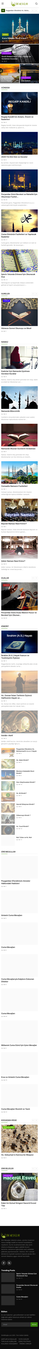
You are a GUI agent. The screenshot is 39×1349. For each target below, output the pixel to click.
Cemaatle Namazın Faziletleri (14, 486)
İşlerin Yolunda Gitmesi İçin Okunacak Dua (18, 275)
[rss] (9, 1263)
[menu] (2, 3)
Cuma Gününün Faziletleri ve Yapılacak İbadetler (18, 235)
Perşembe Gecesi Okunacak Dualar (27, 1286)
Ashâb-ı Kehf (7, 735)
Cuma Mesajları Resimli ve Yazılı (15, 1109)
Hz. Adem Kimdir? (22, 760)
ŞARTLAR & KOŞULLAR (9, 1339)
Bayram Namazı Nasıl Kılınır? (14, 524)
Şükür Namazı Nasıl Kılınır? (13, 561)
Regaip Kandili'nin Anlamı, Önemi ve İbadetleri (17, 118)
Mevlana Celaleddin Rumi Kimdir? (25, 772)
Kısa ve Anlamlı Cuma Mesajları (15, 1077)
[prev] (32, 10)
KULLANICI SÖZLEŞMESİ (9, 1344)
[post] (19, 29)
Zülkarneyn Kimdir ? (23, 815)
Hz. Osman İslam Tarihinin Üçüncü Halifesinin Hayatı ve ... (16, 696)
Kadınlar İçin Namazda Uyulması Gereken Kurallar (15, 372)
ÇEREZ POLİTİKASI (25, 1341)
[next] (36, 10)
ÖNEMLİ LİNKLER (25, 1344)
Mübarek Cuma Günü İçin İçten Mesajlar (19, 1045)
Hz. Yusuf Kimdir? (22, 826)
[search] (36, 3)
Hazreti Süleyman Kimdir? (25, 804)
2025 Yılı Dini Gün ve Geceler (14, 157)
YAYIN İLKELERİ (24, 1339)
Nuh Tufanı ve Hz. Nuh (24, 837)
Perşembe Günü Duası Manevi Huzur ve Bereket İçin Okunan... (19, 614)
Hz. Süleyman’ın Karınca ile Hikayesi (17, 1155)
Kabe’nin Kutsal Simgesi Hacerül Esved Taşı (18, 1204)
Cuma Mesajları (8, 947)
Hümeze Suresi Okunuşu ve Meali (16, 328)
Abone (34, 1324)
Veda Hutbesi (25, 81)
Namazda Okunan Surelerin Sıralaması (18, 449)
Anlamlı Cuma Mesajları (11, 915)
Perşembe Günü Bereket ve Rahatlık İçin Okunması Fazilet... (19, 195)
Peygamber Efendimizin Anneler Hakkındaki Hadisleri (15, 882)
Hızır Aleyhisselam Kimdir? (25, 782)
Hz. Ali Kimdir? (21, 793)
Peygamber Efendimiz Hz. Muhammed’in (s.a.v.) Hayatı (18, 10)
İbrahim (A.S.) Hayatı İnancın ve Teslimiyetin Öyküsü (15, 656)
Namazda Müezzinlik (10, 411)
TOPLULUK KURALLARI (9, 1341)
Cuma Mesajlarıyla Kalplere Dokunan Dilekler (17, 980)
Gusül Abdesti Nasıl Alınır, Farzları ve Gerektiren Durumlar (16, 57)
